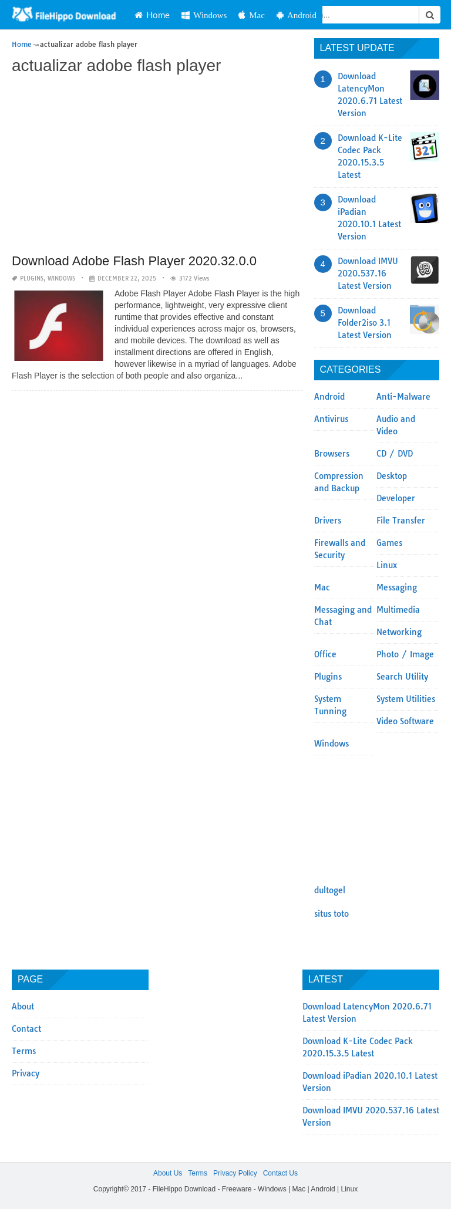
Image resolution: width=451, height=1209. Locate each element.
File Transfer (400, 520)
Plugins (31, 278)
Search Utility (402, 676)
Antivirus (331, 419)
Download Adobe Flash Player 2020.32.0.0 (134, 261)
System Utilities (405, 699)
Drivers (327, 520)
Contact (26, 1029)
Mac (251, 15)
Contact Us (280, 1173)
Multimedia (398, 609)
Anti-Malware (403, 396)
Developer (395, 498)
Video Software (405, 721)
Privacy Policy (235, 1173)
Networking (399, 632)
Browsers (331, 453)
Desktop (391, 476)
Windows (204, 15)
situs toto (331, 914)
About (23, 1006)
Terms (24, 1051)
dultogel (329, 890)
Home (152, 14)
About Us (167, 1173)
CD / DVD (394, 453)
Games (389, 543)
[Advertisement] (157, 165)
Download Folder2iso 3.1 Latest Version (365, 322)
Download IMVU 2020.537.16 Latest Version (368, 273)
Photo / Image (405, 654)
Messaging (396, 587)
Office (325, 654)
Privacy (25, 1073)
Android (297, 15)
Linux (386, 565)
